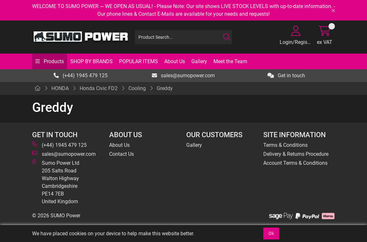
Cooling (137, 88)
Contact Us (121, 154)
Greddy (165, 88)
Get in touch (286, 75)
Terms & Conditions (285, 145)
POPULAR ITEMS (138, 61)
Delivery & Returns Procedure (295, 154)
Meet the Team (230, 61)
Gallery (199, 61)
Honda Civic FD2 (99, 88)
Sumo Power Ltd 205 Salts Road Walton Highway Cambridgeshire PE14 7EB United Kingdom (55, 181)
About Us (174, 61)
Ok (271, 233)
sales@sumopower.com (183, 75)
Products (53, 61)
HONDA (60, 88)
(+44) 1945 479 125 (81, 75)
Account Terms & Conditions (295, 163)
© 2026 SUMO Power (56, 216)
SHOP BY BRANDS (91, 61)
